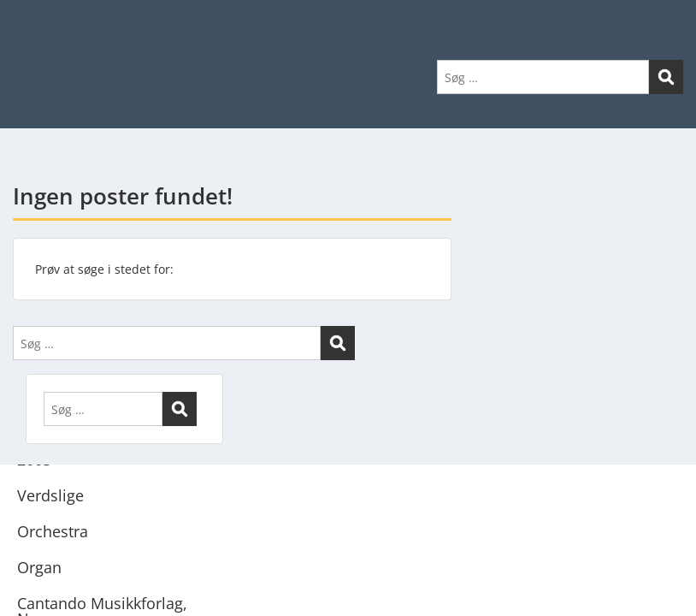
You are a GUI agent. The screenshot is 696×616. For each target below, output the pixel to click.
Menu (31, 48)
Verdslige (50, 495)
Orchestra (52, 531)
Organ (39, 567)
